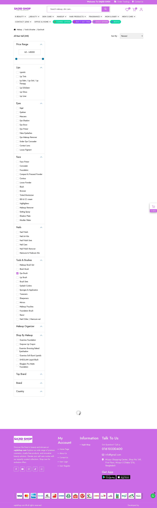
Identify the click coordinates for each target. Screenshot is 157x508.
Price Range (22, 44)
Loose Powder (25, 182)
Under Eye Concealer (28, 141)
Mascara (23, 116)
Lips (18, 67)
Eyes (18, 103)
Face (18, 157)
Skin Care (48, 16)
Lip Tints (23, 76)
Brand (115, 22)
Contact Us (137, 1)
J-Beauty (34, 16)
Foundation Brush (26, 310)
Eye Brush (24, 273)
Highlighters (24, 203)
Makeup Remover (27, 207)
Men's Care (128, 16)
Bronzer (23, 191)
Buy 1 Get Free (82, 22)
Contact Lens (23, 22)
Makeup (61, 16)
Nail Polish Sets (26, 240)
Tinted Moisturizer (27, 195)
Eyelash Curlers (26, 285)
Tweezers (23, 294)
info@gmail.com (111, 454)
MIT (141, 505)
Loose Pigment (25, 149)
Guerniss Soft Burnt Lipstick (30, 355)
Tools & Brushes (24, 260)
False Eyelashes (26, 133)
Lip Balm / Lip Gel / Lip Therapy (28, 82)
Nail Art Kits (24, 236)
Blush (22, 186)
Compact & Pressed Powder (31, 174)
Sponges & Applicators (29, 290)
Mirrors (22, 302)
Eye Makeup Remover (28, 137)
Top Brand (21, 374)
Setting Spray (25, 211)
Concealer (24, 166)
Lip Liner (23, 96)
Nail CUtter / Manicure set (30, 319)
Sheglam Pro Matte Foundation (27, 365)
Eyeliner (23, 112)
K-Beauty (20, 16)
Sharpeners (24, 298)
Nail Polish (24, 232)
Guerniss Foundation (28, 340)
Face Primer (24, 161)
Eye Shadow (24, 120)
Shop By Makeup (24, 335)
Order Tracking (121, 1)
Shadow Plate (25, 216)
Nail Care (23, 244)
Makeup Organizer (25, 326)
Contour (23, 178)
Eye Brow (23, 124)
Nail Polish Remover (28, 248)
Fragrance (95, 16)
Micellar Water (25, 220)
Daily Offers (100, 22)
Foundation (24, 170)
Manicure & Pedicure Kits (30, 253)
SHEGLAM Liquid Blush (29, 359)
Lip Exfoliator (25, 87)
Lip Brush (23, 277)
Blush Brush (24, 269)
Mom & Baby (112, 16)
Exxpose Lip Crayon (27, 344)
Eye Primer (24, 129)
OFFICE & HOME (42, 22)
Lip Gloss (23, 92)
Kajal (21, 108)
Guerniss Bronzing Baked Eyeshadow (29, 350)
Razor (22, 315)
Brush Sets (24, 281)
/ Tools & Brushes (29, 29)
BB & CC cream (26, 199)
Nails (18, 227)
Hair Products (77, 16)
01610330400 (112, 448)
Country (20, 391)
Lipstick (22, 72)
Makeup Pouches (26, 306)
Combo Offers (62, 22)
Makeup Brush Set (27, 265)
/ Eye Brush (40, 29)
